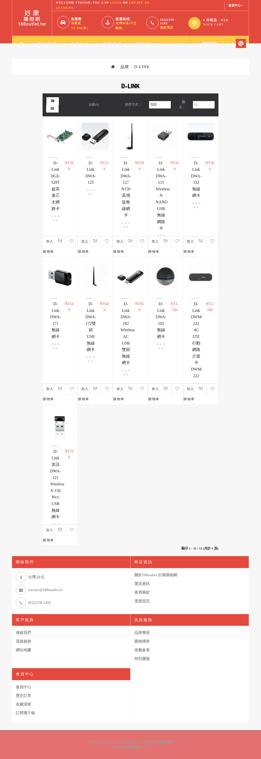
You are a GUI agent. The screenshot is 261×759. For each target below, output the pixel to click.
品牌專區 (142, 633)
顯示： (182, 104)
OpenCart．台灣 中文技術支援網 (149, 742)
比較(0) (94, 104)
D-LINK (142, 67)
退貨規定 (142, 601)
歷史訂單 (23, 696)
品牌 (124, 67)
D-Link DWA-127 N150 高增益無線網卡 (126, 189)
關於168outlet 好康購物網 (155, 575)
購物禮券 (142, 641)
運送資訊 (142, 584)
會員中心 (23, 687)
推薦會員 (142, 650)
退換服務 (23, 641)
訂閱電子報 (25, 713)
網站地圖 (23, 650)
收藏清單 (23, 704)
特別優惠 (142, 659)
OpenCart (113, 742)
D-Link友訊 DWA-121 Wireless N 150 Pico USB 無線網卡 (57, 484)
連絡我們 (23, 633)
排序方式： (133, 104)
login (116, 2)
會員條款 (142, 592)
